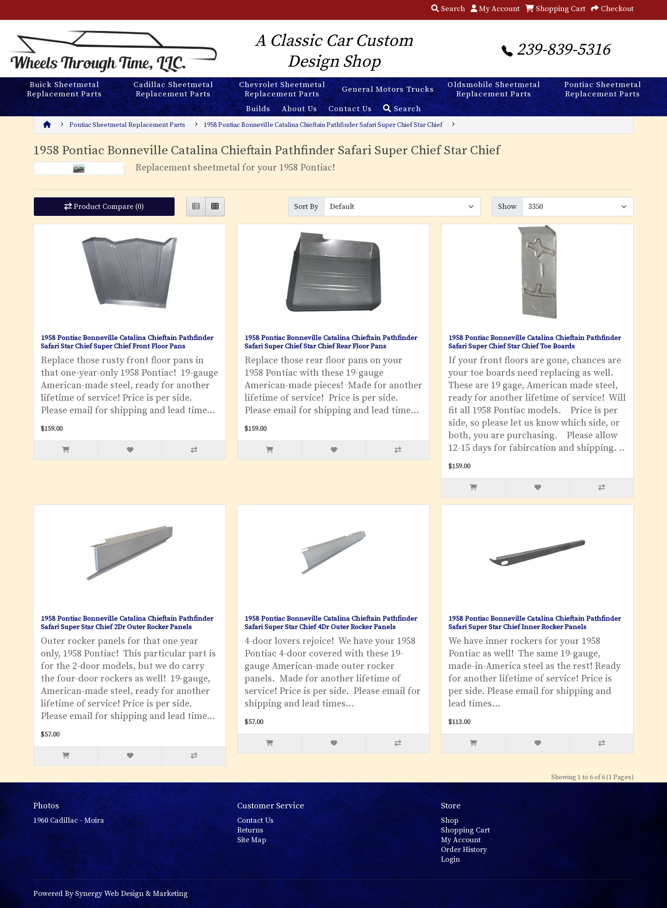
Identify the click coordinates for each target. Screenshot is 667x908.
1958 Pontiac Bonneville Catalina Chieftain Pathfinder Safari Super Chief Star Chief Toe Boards (534, 342)
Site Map (251, 840)
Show (507, 206)
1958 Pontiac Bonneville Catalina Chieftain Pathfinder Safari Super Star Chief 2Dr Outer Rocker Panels (127, 622)
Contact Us (349, 109)
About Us (299, 109)
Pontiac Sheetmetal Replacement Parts (602, 89)
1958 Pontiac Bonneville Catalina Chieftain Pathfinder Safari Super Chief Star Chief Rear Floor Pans (331, 342)
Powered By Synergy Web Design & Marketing (110, 893)
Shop (450, 820)
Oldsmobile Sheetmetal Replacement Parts (493, 89)
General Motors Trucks (388, 89)
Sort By (306, 206)
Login (450, 859)
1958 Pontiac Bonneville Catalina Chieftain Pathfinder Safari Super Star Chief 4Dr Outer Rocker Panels (331, 622)
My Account (461, 840)
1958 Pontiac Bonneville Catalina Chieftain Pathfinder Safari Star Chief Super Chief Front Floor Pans (127, 342)
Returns (250, 830)
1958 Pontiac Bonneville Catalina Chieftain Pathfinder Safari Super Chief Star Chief (323, 125)
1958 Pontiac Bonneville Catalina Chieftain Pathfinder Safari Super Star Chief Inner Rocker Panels (534, 622)
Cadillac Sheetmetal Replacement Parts (173, 89)
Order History (464, 849)
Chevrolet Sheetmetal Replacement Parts (282, 89)
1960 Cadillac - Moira (68, 820)
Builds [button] (258, 109)
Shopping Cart (465, 830)
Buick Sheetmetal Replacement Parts (64, 89)
